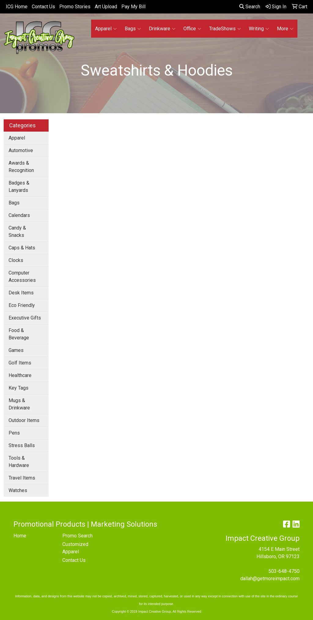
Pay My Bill (133, 6)
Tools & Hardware (19, 461)
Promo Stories (74, 6)
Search (249, 6)
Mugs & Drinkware (19, 404)
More (285, 28)
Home (19, 536)
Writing (259, 28)
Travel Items (22, 478)
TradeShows (225, 28)
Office (192, 28)
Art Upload (106, 6)
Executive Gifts (25, 318)
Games (16, 350)
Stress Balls (22, 445)
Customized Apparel (75, 548)
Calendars (19, 215)
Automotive (21, 150)
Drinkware (162, 28)
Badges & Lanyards (19, 186)
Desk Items (21, 293)
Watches (18, 490)
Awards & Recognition (21, 166)
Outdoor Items (24, 420)
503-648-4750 (284, 571)
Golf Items (20, 363)
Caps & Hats (22, 248)
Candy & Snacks (17, 231)
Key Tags (18, 388)
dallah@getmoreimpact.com (270, 578)
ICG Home (17, 6)
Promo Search (77, 536)
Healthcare (20, 375)
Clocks (16, 260)
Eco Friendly (22, 305)
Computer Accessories (22, 276)
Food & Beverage (19, 334)
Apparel (106, 28)
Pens (14, 433)
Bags (133, 28)
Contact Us (43, 6)
